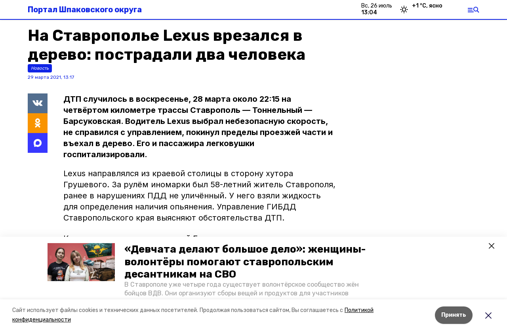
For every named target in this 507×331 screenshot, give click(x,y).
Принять (453, 315)
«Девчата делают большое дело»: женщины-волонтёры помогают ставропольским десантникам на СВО (245, 261)
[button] (81, 262)
